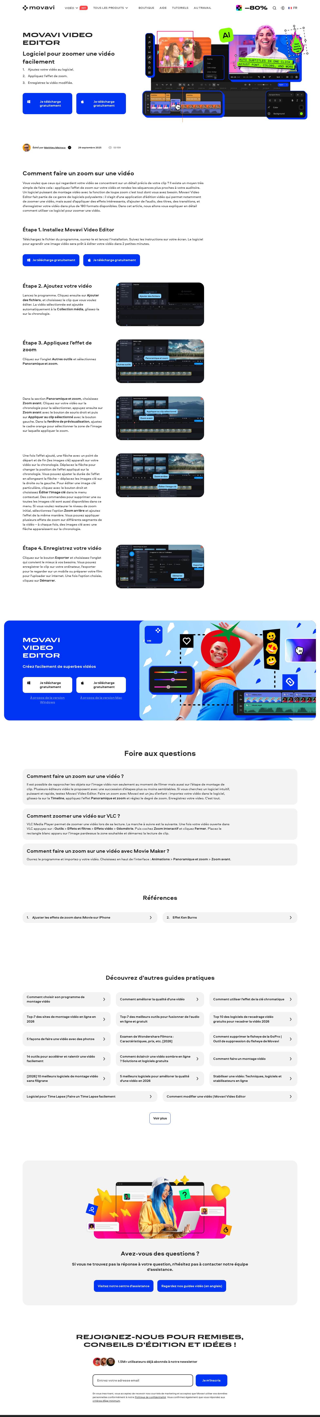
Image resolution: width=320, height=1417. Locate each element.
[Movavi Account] (282, 8)
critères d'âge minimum (106, 1401)
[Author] (27, 147)
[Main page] (38, 7)
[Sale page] (251, 8)
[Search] (274, 8)
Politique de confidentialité (150, 1397)
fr (292, 8)
